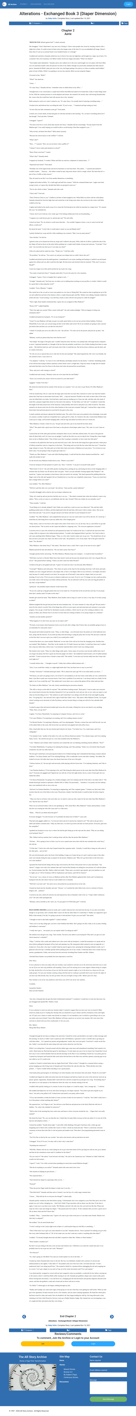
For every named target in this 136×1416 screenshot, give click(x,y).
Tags (124, 23)
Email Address (98, 1370)
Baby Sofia (52, 18)
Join (42, 1344)
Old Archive (49, 4)
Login (128, 4)
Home (62, 1360)
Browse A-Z (68, 1372)
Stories (23, 4)
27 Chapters (35, 23)
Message (108, 1386)
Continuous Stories (71, 1377)
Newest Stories (69, 1369)
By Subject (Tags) (70, 1375)
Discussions (36, 4)
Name (95, 1360)
